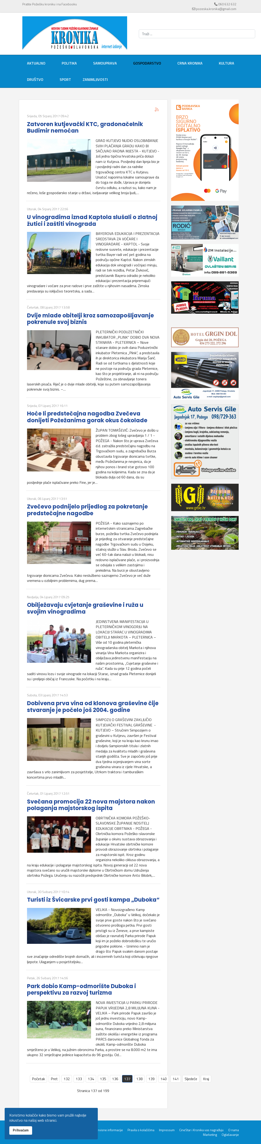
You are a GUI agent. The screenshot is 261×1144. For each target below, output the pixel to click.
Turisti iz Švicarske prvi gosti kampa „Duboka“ (93, 900)
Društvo (35, 79)
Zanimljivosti (95, 79)
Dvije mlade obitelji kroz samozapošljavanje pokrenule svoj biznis (90, 319)
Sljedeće (191, 1079)
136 (115, 1079)
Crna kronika (190, 63)
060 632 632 (227, 4)
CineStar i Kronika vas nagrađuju (201, 1130)
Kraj (206, 1079)
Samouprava (105, 63)
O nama (233, 1130)
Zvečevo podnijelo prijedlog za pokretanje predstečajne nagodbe (87, 510)
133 (79, 1079)
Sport (65, 79)
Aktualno (36, 63)
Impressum (167, 1130)
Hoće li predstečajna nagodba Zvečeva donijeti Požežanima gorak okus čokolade (87, 417)
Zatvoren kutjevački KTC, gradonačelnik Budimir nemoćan (85, 127)
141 (176, 1079)
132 (67, 1079)
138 (139, 1079)
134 (91, 1079)
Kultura (226, 63)
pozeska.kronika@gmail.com (216, 8)
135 (103, 1079)
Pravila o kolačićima (141, 1130)
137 (127, 1079)
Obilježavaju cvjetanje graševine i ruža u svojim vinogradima (85, 608)
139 (151, 1079)
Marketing (210, 1134)
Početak (38, 1079)
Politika (69, 63)
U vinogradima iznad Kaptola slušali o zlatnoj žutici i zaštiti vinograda (92, 220)
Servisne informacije (108, 1130)
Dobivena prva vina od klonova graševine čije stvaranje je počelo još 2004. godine (93, 706)
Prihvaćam (21, 1130)
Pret (54, 1079)
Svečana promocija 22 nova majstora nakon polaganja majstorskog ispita (91, 805)
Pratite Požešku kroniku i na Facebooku (49, 4)
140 (163, 1079)
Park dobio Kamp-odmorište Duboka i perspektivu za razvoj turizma (81, 989)
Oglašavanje (230, 1134)
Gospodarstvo (147, 63)
